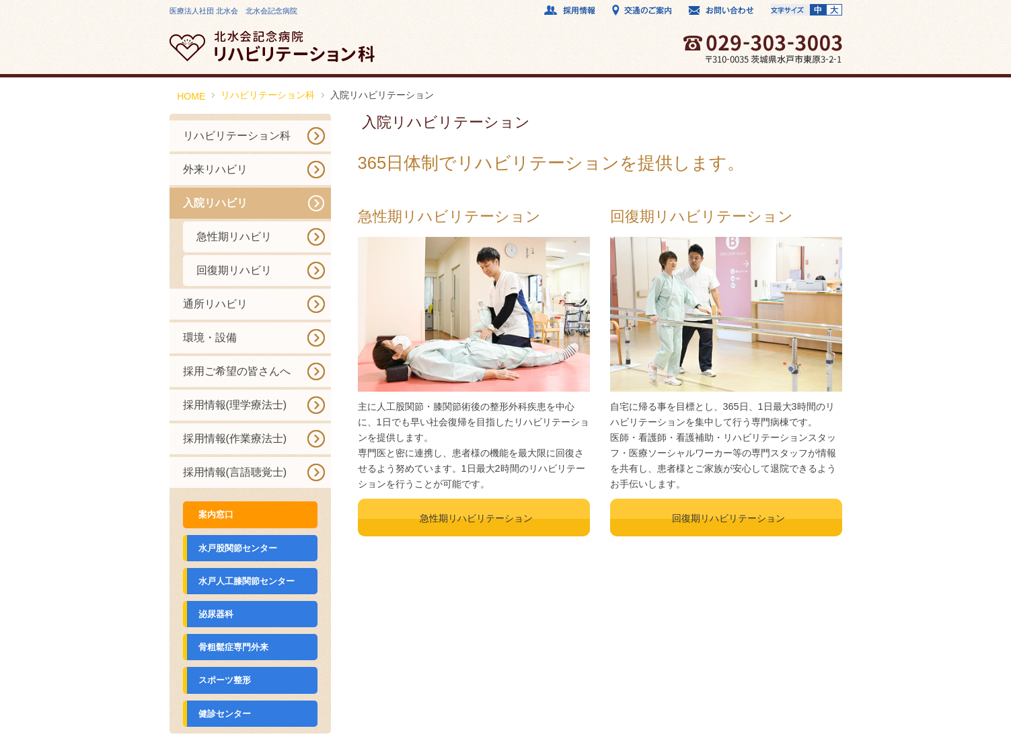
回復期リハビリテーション (728, 518)
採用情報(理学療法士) (235, 405)
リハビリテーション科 (268, 95)
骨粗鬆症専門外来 (233, 647)
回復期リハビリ (234, 270)
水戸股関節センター (237, 548)
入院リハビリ (215, 203)
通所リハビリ (215, 304)
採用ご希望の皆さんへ (237, 371)
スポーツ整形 (224, 680)
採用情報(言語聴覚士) (235, 472)
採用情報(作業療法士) (235, 438)
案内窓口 (215, 514)
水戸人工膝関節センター (246, 581)
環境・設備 (210, 337)
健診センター (224, 714)
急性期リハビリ (234, 236)
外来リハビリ (215, 169)
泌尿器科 (215, 614)
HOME (191, 96)
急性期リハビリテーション (476, 518)
